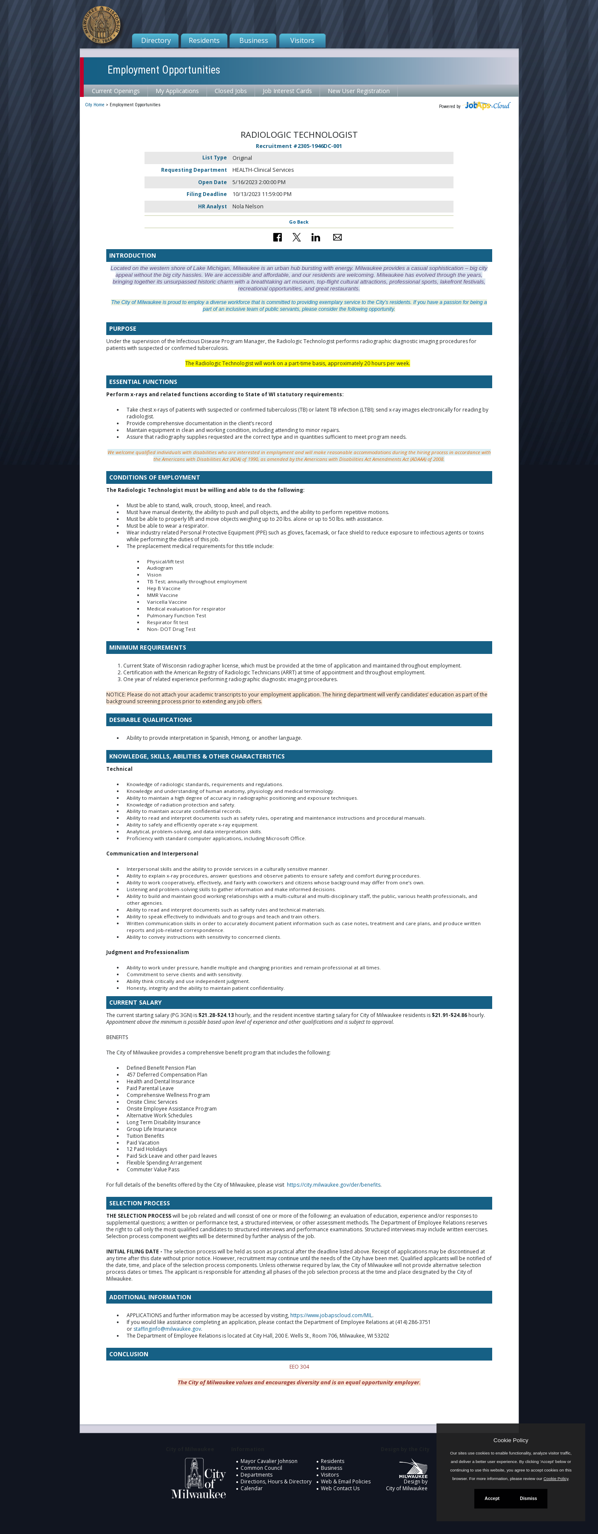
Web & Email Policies (346, 1481)
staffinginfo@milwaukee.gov (167, 1328)
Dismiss (528, 1498)
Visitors (302, 40)
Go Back (299, 222)
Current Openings (116, 91)
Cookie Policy (510, 1440)
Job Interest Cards (287, 91)
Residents (204, 40)
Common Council (261, 1468)
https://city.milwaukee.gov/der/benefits (333, 1184)
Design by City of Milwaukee (407, 1478)
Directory (156, 40)
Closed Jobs (231, 91)
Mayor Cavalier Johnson (269, 1461)
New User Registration (359, 91)
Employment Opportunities (164, 70)
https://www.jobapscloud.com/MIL (331, 1315)
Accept (492, 1498)
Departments (256, 1474)
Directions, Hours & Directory (276, 1481)
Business (253, 40)
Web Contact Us (340, 1488)
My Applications (177, 91)
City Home (95, 105)
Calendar (252, 1488)
